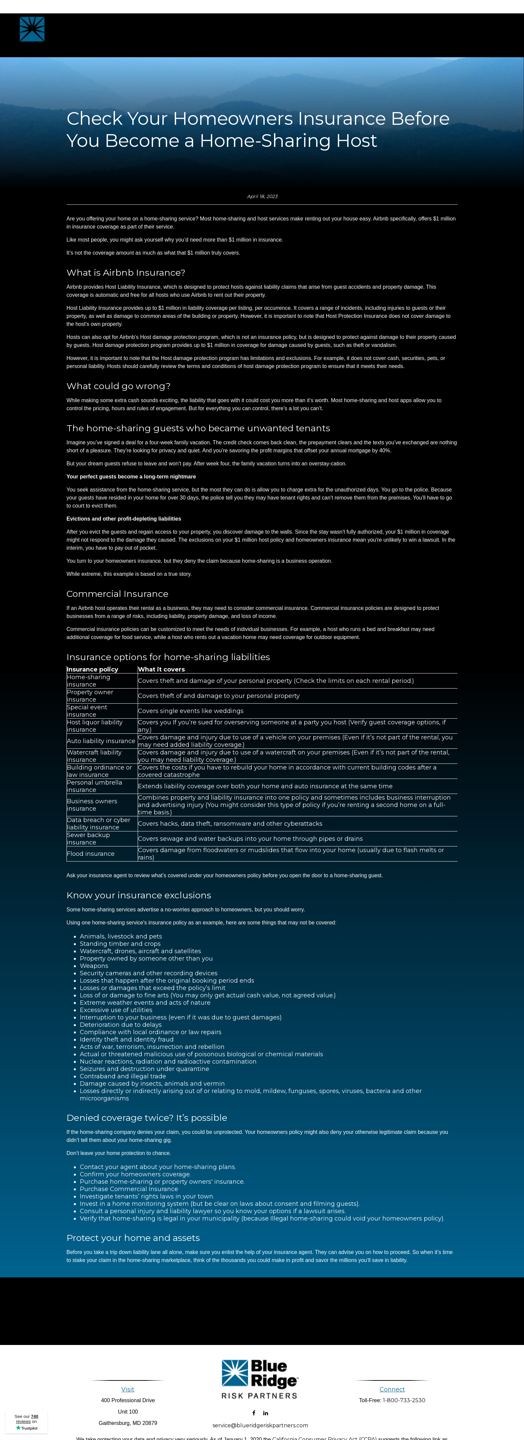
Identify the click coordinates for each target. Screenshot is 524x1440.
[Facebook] (253, 1406)
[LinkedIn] (265, 1406)
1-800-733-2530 (404, 1400)
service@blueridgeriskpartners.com (260, 1419)
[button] (278, 35)
